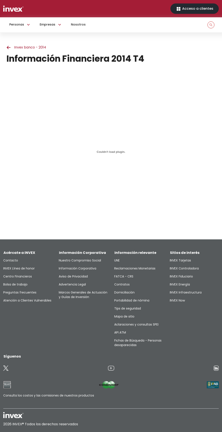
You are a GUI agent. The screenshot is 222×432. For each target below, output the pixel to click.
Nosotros (78, 24)
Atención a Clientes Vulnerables (27, 300)
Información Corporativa (77, 268)
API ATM (120, 332)
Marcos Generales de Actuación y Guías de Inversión (83, 294)
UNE (117, 260)
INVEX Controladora (184, 268)
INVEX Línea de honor (19, 268)
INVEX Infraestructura (186, 292)
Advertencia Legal (72, 284)
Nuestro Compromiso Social (80, 260)
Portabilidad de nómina (131, 300)
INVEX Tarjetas (180, 260)
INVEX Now (177, 300)
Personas (20, 24)
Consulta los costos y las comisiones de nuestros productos (48, 395)
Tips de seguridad (127, 308)
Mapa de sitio (124, 316)
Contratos (122, 284)
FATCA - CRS (123, 276)
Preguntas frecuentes (19, 292)
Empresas (51, 24)
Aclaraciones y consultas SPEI (136, 324)
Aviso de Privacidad (73, 276)
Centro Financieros (17, 276)
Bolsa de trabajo (15, 284)
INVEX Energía (180, 284)
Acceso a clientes (194, 8)
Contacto (10, 260)
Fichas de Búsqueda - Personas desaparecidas (138, 342)
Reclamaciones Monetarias (134, 268)
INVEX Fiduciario (181, 276)
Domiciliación (124, 292)
